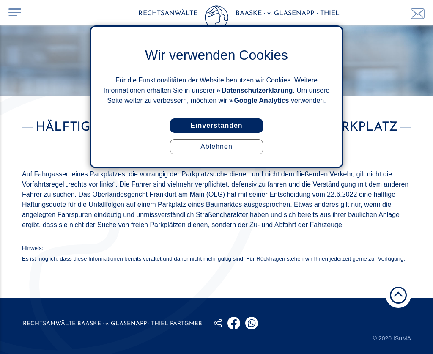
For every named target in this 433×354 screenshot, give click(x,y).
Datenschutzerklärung (257, 90)
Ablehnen (216, 146)
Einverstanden (216, 125)
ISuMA (402, 338)
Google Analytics (261, 100)
